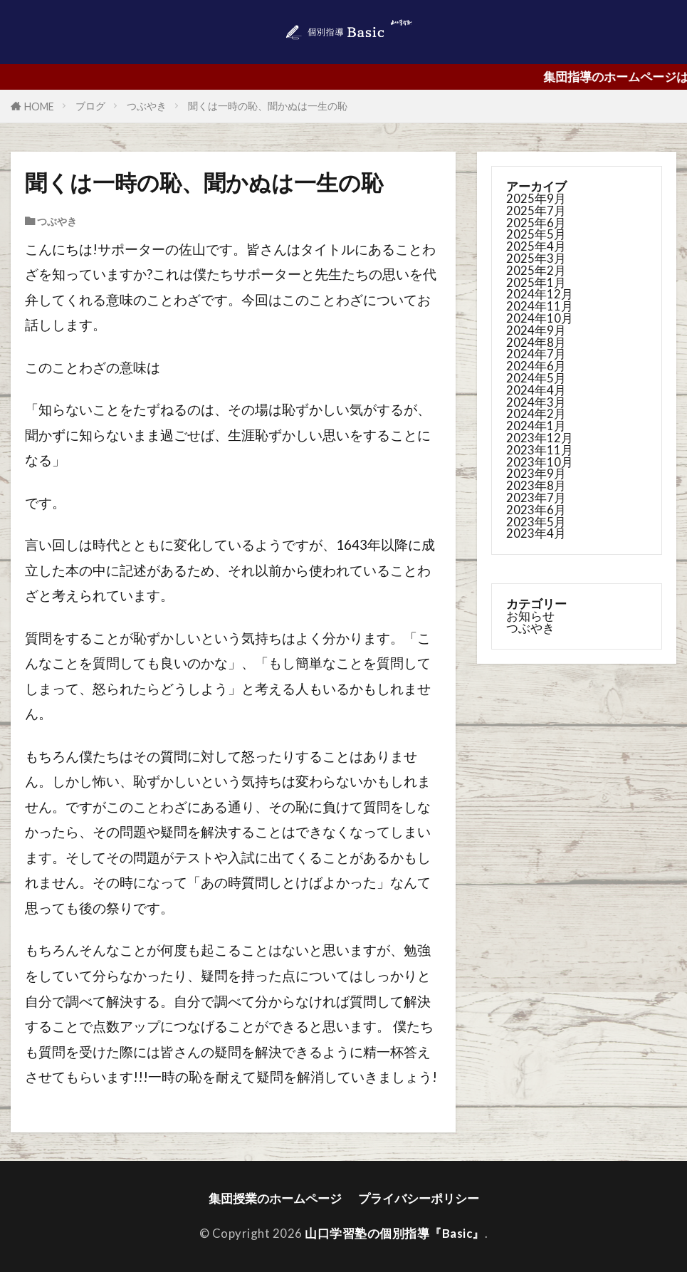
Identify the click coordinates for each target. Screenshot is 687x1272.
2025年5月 (536, 233)
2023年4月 (536, 533)
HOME (39, 106)
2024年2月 (536, 413)
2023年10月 (539, 461)
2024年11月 (539, 305)
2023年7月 (536, 497)
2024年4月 (536, 389)
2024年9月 (536, 330)
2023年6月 (536, 509)
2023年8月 (536, 485)
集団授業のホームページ (275, 1198)
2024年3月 (536, 402)
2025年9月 (536, 198)
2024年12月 (539, 293)
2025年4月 (536, 246)
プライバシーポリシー (418, 1198)
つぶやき (147, 106)
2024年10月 (539, 318)
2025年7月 (536, 210)
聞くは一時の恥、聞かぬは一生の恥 (267, 106)
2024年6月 (536, 365)
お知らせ (530, 615)
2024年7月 (536, 353)
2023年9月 (536, 473)
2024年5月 (536, 377)
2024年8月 (536, 342)
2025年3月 (536, 258)
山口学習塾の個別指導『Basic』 (395, 1233)
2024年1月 (536, 425)
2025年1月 (536, 282)
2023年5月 (536, 521)
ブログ (90, 106)
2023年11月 (539, 449)
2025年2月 (536, 270)
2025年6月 (536, 222)
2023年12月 (539, 437)
